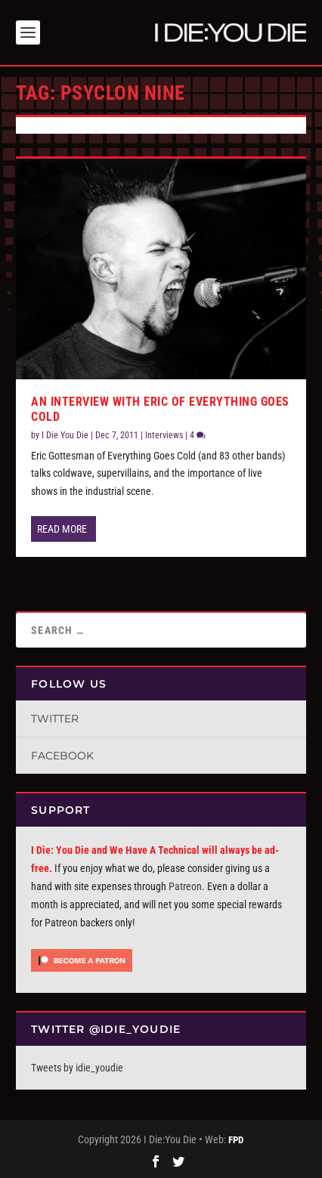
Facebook (62, 755)
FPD (235, 1140)
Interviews (164, 435)
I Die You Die (65, 435)
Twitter (55, 718)
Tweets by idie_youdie (77, 1068)
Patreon (185, 886)
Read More (62, 529)
